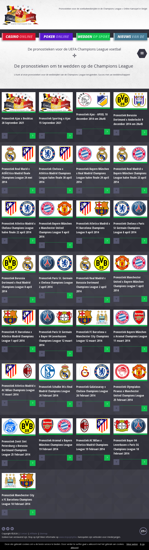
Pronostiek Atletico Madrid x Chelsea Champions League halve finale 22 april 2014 (19, 232)
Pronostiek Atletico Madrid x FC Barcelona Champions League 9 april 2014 (93, 232)
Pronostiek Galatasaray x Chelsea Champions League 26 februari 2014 (92, 395)
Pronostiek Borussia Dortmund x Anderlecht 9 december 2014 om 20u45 (128, 124)
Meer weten (132, 544)
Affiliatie (33, 537)
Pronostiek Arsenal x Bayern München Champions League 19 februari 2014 (55, 449)
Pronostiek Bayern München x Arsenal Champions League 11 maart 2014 (130, 340)
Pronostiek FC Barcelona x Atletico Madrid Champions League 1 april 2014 (18, 340)
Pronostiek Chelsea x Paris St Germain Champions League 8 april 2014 (128, 232)
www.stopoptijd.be (68, 541)
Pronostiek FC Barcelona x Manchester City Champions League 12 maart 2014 (92, 340)
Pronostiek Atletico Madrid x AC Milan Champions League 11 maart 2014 (19, 394)
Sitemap (43, 537)
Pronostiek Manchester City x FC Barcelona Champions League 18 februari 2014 (18, 503)
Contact (24, 537)
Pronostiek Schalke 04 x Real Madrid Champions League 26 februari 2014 (55, 395)
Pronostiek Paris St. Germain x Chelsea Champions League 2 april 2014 (56, 287)
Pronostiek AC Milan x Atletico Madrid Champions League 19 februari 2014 (92, 449)
